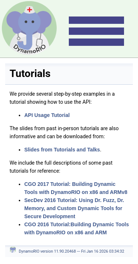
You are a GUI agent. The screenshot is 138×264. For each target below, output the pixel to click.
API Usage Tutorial (47, 115)
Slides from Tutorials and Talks (62, 150)
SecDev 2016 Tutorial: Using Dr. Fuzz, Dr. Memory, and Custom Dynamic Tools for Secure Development (74, 208)
